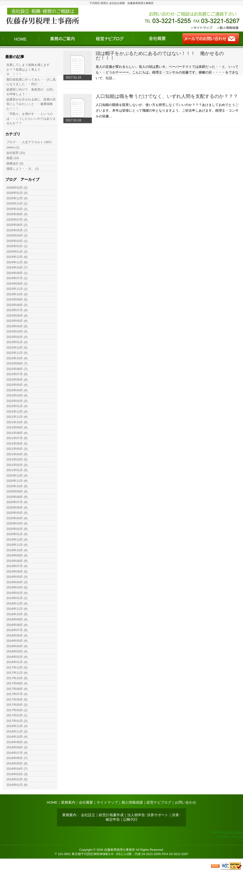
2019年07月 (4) (17, 566)
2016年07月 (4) (17, 753)
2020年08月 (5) (17, 497)
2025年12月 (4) (17, 198)
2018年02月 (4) (17, 657)
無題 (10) (12, 158)
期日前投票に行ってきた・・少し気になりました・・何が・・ (31, 82)
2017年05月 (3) (17, 704)
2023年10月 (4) (17, 294)
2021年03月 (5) (17, 459)
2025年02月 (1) (17, 246)
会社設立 (88, 815)
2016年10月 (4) (17, 736)
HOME (52, 802)
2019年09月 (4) (17, 555)
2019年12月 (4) (17, 539)
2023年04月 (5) (17, 326)
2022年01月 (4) (17, 406)
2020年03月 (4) (17, 523)
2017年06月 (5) (17, 699)
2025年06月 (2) (17, 225)
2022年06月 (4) (17, 379)
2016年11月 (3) (17, 731)
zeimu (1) (12, 147)
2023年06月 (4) (17, 315)
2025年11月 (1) (17, 203)
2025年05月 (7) (17, 230)
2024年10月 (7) (17, 267)
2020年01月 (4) (17, 534)
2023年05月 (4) (17, 321)
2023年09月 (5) (17, 299)
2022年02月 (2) (17, 401)
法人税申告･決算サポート (147, 815)
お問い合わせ (185, 802)
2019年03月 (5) (17, 587)
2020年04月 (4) (17, 518)
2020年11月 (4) (17, 480)
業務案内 (68, 802)
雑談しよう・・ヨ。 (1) (22, 168)
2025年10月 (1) (17, 209)
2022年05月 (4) (17, 385)
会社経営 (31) (15, 153)
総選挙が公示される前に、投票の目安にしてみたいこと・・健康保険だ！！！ (31, 104)
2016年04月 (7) (17, 768)
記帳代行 (130, 819)
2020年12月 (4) (17, 475)
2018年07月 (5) (17, 630)
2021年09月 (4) (17, 427)
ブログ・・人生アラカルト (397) (28, 142)
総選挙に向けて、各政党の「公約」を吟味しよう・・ (31, 92)
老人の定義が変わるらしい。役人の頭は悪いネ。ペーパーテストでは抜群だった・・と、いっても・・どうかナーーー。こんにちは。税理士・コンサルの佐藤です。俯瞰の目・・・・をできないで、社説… (167, 72)
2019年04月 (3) (17, 582)
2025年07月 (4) (17, 219)
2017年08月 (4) (17, 689)
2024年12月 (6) (17, 257)
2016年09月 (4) (17, 742)
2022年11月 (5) (17, 353)
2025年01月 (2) (17, 251)
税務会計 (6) (14, 163)
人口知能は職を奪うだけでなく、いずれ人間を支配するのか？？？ (167, 96)
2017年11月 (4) (17, 672)
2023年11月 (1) (17, 289)
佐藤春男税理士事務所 (119, 849)
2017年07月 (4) (17, 694)
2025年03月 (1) (17, 241)
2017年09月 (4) (17, 683)
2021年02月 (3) (17, 465)
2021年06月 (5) (17, 443)
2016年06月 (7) (17, 758)
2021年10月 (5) (17, 422)
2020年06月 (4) (17, 507)
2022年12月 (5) (17, 347)
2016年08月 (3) (17, 747)
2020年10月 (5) (17, 486)
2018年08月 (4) (17, 625)
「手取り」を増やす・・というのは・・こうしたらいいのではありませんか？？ (31, 118)
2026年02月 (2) (17, 187)
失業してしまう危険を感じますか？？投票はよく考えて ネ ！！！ (28, 69)
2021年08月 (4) (17, 433)
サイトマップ (107, 802)
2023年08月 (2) (17, 305)
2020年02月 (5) (17, 529)
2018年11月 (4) (17, 608)
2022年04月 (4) (17, 390)
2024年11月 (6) (17, 262)
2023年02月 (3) (17, 337)
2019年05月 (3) (17, 576)
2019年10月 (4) (17, 550)
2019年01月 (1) (17, 598)
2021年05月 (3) (17, 449)
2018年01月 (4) (17, 662)
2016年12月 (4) (17, 726)
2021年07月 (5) (17, 438)
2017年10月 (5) (17, 678)
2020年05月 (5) (17, 512)
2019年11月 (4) (17, 544)
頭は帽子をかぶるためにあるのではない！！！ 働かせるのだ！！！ (160, 56)
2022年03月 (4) (17, 395)
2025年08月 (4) (17, 214)
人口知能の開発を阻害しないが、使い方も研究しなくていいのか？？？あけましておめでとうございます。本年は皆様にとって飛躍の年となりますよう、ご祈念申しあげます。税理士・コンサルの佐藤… (167, 110)
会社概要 (86, 802)
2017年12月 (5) (17, 667)
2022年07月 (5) (17, 374)
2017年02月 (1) (17, 715)
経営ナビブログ (158, 802)
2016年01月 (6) (17, 785)
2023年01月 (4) (17, 342)
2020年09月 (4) (17, 491)
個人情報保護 (132, 802)
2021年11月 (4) (17, 417)
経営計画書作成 (111, 815)
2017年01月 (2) (17, 721)
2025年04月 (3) (17, 235)
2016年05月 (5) (17, 763)
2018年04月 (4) (17, 646)
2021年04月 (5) (17, 454)
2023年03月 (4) (17, 331)
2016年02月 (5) (17, 779)
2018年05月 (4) (17, 640)
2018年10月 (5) (17, 614)
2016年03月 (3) (17, 774)
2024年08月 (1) (17, 273)
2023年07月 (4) (17, 310)
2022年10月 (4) (17, 358)
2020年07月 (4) (17, 502)
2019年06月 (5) (17, 571)
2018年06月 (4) (17, 635)
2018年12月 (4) (17, 603)
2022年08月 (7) (17, 369)
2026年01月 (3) (17, 193)
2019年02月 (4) (17, 593)
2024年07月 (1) (17, 278)
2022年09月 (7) (17, 363)
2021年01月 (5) (17, 470)
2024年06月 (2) (17, 283)
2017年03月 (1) (17, 710)
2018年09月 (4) (17, 619)
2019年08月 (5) (17, 561)
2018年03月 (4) (17, 651)
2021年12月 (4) (17, 411)
